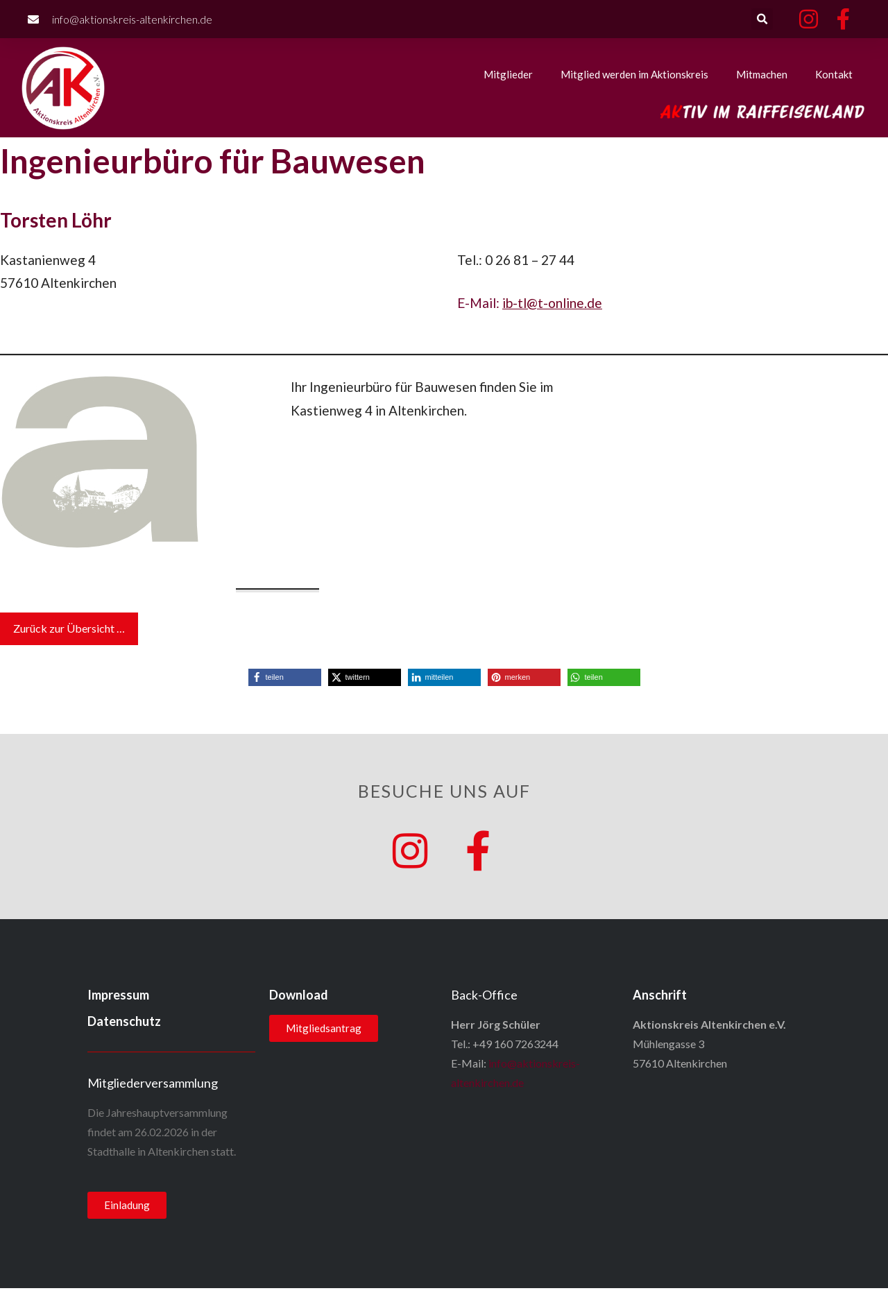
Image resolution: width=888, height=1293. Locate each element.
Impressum (118, 999)
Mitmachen (761, 74)
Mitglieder (508, 74)
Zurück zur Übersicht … (69, 628)
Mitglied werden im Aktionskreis (634, 74)
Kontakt (834, 74)
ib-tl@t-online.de (552, 303)
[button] (762, 19)
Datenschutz (124, 1026)
